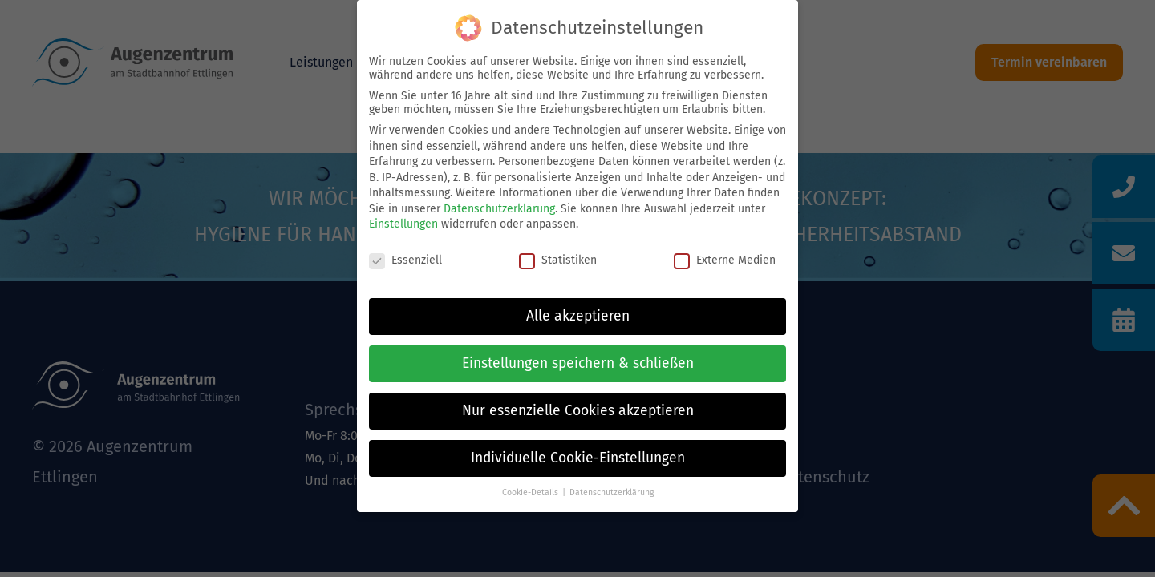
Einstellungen (403, 224)
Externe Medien (725, 260)
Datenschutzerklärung (499, 209)
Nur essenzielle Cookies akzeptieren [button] (578, 410)
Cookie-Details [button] (530, 492)
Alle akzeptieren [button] (578, 316)
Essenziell (405, 260)
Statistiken (558, 260)
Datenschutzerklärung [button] (611, 492)
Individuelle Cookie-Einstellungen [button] (578, 458)
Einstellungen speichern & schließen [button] (578, 363)
